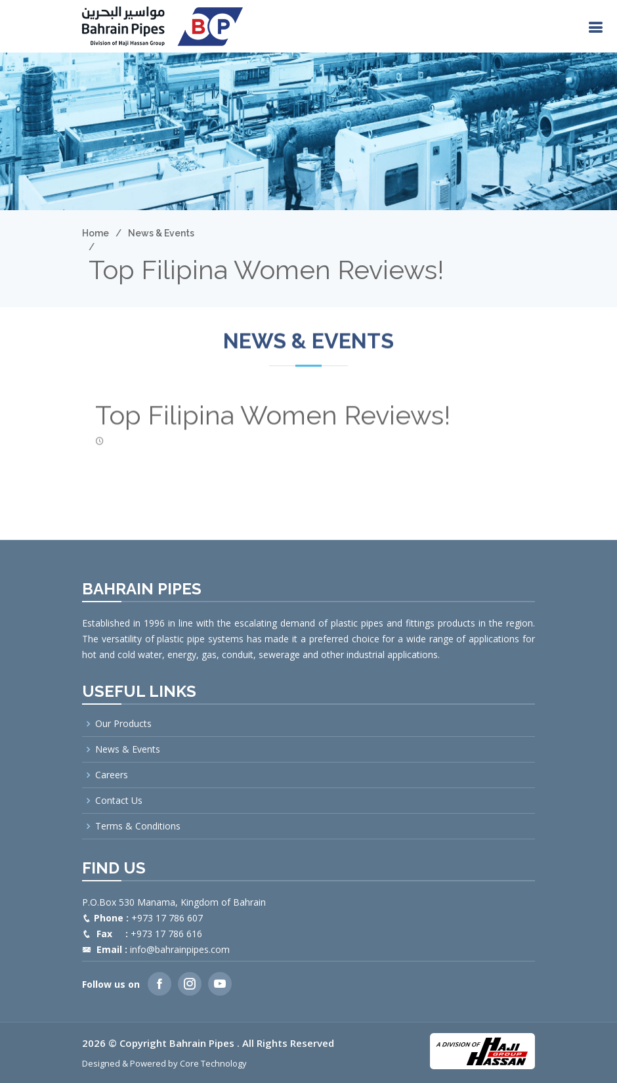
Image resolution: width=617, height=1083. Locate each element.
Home (95, 233)
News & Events (161, 233)
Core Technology (213, 1063)
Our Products (123, 723)
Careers (111, 775)
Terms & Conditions (138, 826)
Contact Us (118, 800)
